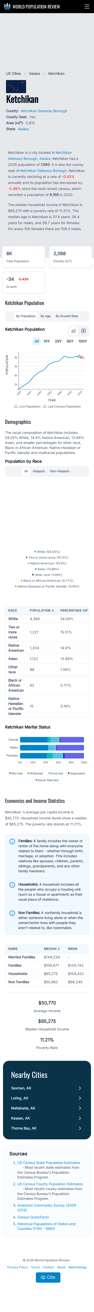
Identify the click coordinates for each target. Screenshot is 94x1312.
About (61, 1267)
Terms (35, 1267)
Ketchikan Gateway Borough (44, 111)
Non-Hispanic (60, 471)
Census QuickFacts (33, 1217)
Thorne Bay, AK (23, 1128)
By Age (46, 316)
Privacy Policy (17, 1267)
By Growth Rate (67, 316)
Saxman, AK (21, 1088)
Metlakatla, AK (23, 1108)
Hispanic (39, 471)
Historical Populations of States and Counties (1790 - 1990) (46, 1226)
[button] (87, 7)
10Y (47, 341)
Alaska (35, 73)
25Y (58, 341)
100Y (82, 341)
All (37, 341)
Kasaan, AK (20, 1118)
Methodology (77, 1267)
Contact (48, 1267)
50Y (70, 341)
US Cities (14, 73)
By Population (26, 316)
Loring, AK (19, 1098)
